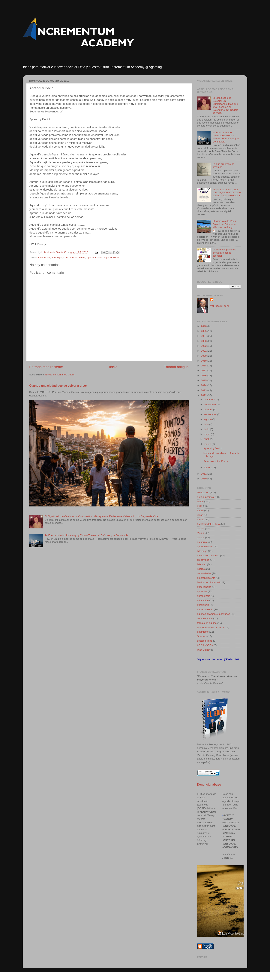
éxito (199, 506)
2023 (204, 341)
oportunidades (95, 257)
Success (202, 636)
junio (207, 429)
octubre (208, 409)
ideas (200, 515)
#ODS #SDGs (205, 645)
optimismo (203, 631)
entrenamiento (205, 609)
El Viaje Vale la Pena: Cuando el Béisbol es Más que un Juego (224, 224)
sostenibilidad (204, 640)
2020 (204, 355)
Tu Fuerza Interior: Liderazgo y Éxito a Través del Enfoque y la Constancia (86, 535)
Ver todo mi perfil (219, 305)
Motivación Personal (208, 582)
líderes (201, 568)
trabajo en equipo (207, 623)
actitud (201, 537)
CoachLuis (44, 257)
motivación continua (208, 555)
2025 (204, 331)
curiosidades (204, 573)
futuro (200, 510)
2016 (204, 375)
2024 (204, 336)
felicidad (201, 564)
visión (200, 501)
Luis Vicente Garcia (74, 257)
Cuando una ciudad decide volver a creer (58, 385)
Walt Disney (204, 649)
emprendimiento (206, 577)
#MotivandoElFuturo (208, 524)
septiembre (210, 414)
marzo (208, 444)
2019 (204, 360)
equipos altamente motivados (213, 614)
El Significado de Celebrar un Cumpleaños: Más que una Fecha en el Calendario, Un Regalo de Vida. (102, 516)
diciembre (210, 399)
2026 (204, 326)
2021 (204, 350)
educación (203, 600)
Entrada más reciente (46, 367)
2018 (204, 365)
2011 (204, 473)
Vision (200, 533)
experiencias (204, 586)
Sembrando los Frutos (215, 461)
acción (200, 528)
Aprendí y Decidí (212, 448)
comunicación (205, 618)
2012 (204, 395)
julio (206, 424)
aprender (202, 591)
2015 (204, 380)
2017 (204, 370)
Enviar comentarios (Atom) (60, 374)
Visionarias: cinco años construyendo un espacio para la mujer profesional (226, 192)
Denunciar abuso (209, 784)
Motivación (203, 492)
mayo (207, 434)
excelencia (203, 605)
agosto (208, 419)
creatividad (203, 559)
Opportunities (111, 257)
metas (200, 519)
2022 (204, 345)
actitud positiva (205, 497)
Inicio (113, 367)
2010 (204, 478)
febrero (208, 467)
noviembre (210, 404)
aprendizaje (203, 596)
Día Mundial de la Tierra (210, 627)
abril (206, 439)
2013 (204, 390)
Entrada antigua (176, 367)
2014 (204, 385)
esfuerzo (202, 542)
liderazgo (57, 257)
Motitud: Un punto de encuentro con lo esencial (224, 252)
